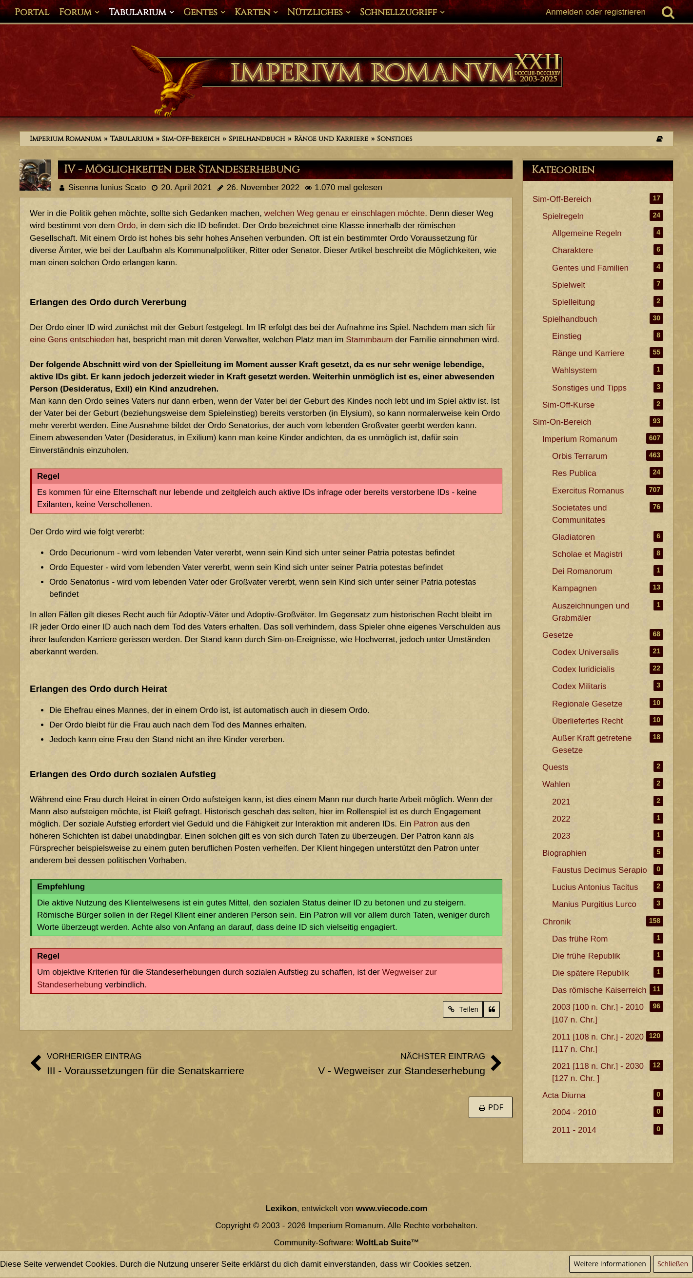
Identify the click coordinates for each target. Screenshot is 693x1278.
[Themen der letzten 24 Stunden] (659, 138)
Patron (426, 823)
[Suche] (668, 12)
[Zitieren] (491, 1009)
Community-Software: (346, 1242)
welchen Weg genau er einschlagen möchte (344, 213)
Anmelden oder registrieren (596, 12)
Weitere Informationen (610, 1263)
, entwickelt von (347, 1208)
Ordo (127, 225)
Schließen (672, 1263)
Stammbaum (369, 339)
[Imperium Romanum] (346, 82)
